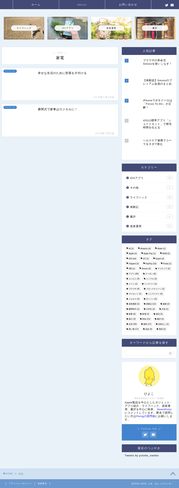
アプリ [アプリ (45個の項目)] (133, 274)
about (82, 4)
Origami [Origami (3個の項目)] (134, 264)
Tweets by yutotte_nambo (142, 455)
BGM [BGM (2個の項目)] (166, 254)
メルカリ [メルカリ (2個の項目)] (134, 299)
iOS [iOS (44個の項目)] (132, 259)
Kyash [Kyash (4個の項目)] (159, 259)
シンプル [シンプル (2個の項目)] (151, 279)
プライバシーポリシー (20, 483)
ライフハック (151, 197)
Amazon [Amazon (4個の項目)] (145, 249)
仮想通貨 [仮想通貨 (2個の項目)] (134, 304)
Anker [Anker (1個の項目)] (161, 249)
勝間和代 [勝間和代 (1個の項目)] (134, 309)
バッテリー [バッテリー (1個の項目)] (150, 284)
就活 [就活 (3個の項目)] (159, 314)
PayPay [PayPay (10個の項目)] (151, 264)
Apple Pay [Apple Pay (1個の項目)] (150, 254)
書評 (151, 216)
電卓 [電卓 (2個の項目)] (162, 329)
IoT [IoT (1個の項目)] (146, 259)
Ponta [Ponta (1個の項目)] (167, 264)
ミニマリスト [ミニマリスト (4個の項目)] (155, 294)
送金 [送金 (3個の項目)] (148, 329)
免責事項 (42, 483)
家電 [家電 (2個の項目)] (145, 314)
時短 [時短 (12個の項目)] (146, 319)
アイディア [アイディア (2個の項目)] (164, 269)
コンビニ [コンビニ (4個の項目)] (134, 279)
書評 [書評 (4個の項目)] (160, 319)
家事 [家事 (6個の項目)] (132, 314)
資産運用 (151, 226)
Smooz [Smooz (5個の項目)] (146, 269)
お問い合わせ (128, 4)
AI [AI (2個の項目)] (131, 249)
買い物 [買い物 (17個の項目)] (133, 329)
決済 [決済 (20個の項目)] (133, 324)
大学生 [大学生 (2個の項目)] (150, 309)
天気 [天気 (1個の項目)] (165, 309)
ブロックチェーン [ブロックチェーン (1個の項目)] (155, 289)
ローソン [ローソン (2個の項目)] (151, 299)
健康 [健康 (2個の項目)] (166, 304)
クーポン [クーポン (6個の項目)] (150, 274)
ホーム (36, 4)
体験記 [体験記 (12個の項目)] (151, 304)
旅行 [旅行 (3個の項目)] (132, 319)
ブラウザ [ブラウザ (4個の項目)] (134, 289)
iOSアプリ (151, 178)
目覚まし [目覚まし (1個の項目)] (163, 324)
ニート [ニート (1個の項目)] (133, 284)
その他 (151, 187)
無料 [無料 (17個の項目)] (147, 324)
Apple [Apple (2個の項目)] (133, 254)
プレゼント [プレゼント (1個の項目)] (135, 294)
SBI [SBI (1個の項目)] (132, 269)
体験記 (151, 207)
